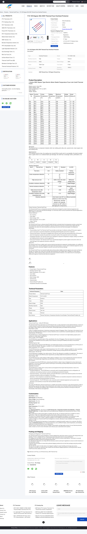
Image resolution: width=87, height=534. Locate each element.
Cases (82, 6)
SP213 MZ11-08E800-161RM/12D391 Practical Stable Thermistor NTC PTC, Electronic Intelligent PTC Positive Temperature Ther (22, 509)
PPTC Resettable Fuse (7, 45)
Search (67, 1)
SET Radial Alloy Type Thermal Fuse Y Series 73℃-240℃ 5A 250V (79, 491)
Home (23, 6)
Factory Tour (50, 6)
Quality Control (60, 6)
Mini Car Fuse (5, 54)
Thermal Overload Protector (9, 66)
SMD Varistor (5, 39)
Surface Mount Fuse (7, 57)
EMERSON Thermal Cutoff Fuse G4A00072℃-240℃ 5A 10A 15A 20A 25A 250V (68, 491)
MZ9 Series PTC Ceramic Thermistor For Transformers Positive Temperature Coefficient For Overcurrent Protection (45, 509)
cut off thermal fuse (43, 451)
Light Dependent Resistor (8, 48)
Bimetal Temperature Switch (9, 42)
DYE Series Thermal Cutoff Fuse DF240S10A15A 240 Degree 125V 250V (56, 491)
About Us (42, 6)
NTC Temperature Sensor (8, 34)
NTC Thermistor (6, 25)
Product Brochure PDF (67, 29)
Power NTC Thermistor (8, 31)
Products (29, 6)
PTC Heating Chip (6, 22)
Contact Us (70, 6)
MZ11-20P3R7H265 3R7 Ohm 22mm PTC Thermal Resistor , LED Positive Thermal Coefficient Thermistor (22, 516)
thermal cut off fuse (34, 451)
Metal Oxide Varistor (7, 36)
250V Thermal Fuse (52, 451)
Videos (36, 6)
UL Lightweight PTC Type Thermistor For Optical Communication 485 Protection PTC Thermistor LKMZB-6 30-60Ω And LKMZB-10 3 (23, 512)
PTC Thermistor (6, 19)
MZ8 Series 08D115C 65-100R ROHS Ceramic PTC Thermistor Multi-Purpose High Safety (44, 512)
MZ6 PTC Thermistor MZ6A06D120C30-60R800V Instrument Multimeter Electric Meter (45, 516)
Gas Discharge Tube (7, 51)
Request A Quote (76, 1)
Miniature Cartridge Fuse (8, 63)
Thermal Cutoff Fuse (14, 12)
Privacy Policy (14, 527)
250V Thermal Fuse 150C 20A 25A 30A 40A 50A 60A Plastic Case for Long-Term (32, 491)
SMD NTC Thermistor (7, 28)
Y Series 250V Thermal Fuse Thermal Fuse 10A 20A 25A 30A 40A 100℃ (44, 491)
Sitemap (2, 518)
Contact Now (54, 46)
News (77, 6)
